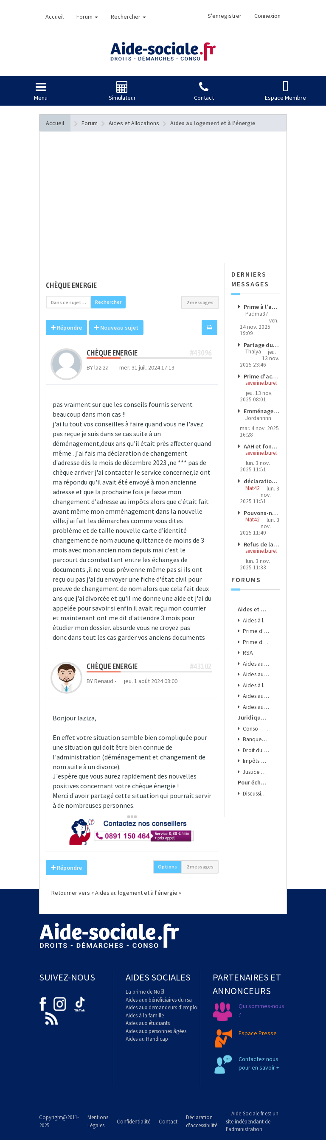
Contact (168, 1121)
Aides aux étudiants (148, 1023)
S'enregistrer (225, 16)
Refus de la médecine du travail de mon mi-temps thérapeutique (261, 542)
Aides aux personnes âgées (156, 1031)
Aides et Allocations (254, 606)
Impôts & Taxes (256, 751)
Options (167, 866)
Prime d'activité (256, 626)
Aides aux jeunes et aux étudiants (256, 689)
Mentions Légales (97, 1121)
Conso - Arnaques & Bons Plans (256, 720)
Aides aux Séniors (256, 699)
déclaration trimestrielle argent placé (261, 479)
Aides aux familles (256, 668)
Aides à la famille (145, 1015)
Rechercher (128, 16)
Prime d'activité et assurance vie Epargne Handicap (261, 375)
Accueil (54, 16)
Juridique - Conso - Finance (254, 710)
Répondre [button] (66, 327)
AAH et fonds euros (261, 444)
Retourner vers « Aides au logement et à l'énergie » (113, 892)
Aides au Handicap (147, 1038)
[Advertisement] (132, 214)
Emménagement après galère (261, 410)
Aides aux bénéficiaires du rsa (159, 999)
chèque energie (71, 285)
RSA (247, 647)
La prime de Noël (145, 991)
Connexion (267, 16)
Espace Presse (258, 1033)
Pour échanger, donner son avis (254, 772)
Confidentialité (133, 1121)
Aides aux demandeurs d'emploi (162, 1007)
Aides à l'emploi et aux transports (256, 678)
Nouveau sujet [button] (116, 327)
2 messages (200, 302)
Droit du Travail (256, 741)
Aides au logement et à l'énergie (256, 657)
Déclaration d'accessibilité (201, 1121)
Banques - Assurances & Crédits (256, 730)
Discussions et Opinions (256, 783)
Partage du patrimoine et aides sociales (261, 344)
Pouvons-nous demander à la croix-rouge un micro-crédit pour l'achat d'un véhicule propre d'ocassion (261, 510)
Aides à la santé (256, 616)
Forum (87, 16)
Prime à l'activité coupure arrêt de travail (261, 307)
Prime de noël (256, 637)
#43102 (200, 666)
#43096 (200, 352)
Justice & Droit (256, 762)
